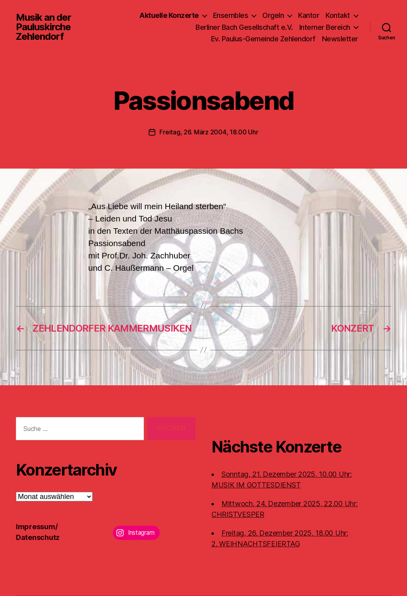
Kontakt (338, 15)
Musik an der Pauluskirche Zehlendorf (43, 27)
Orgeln (273, 15)
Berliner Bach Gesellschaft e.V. (244, 27)
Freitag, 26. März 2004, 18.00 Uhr (208, 132)
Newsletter (340, 39)
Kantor (308, 15)
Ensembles (230, 15)
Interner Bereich (324, 27)
